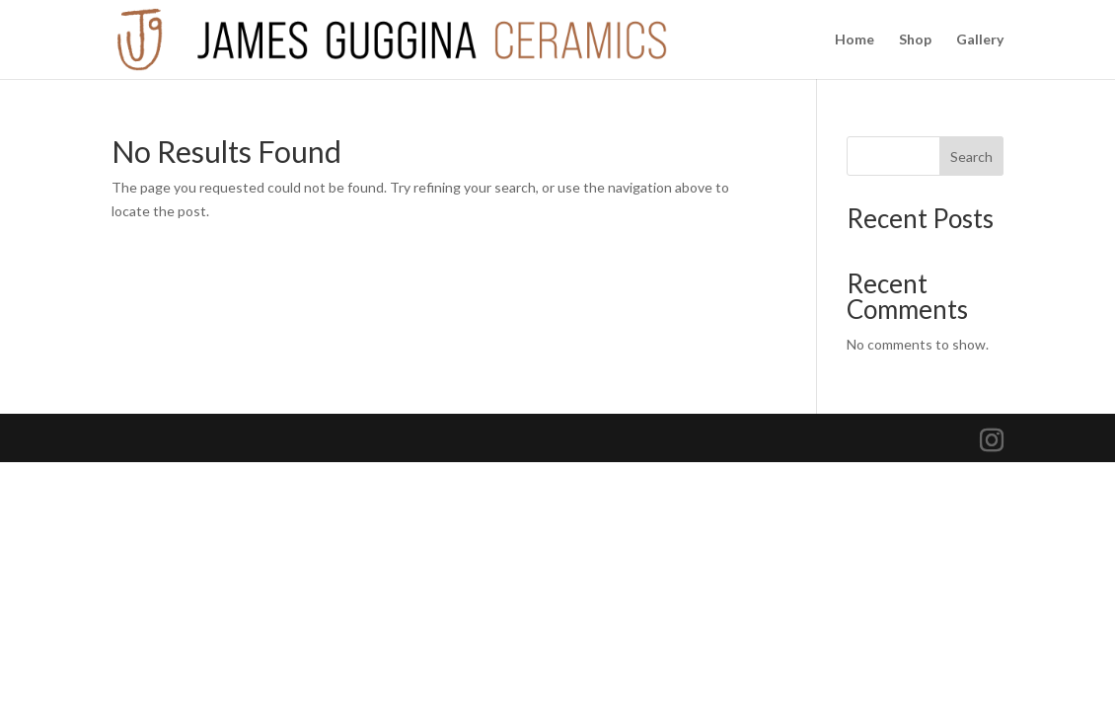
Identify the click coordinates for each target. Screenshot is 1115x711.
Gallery (980, 40)
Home (854, 40)
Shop (915, 40)
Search (971, 156)
